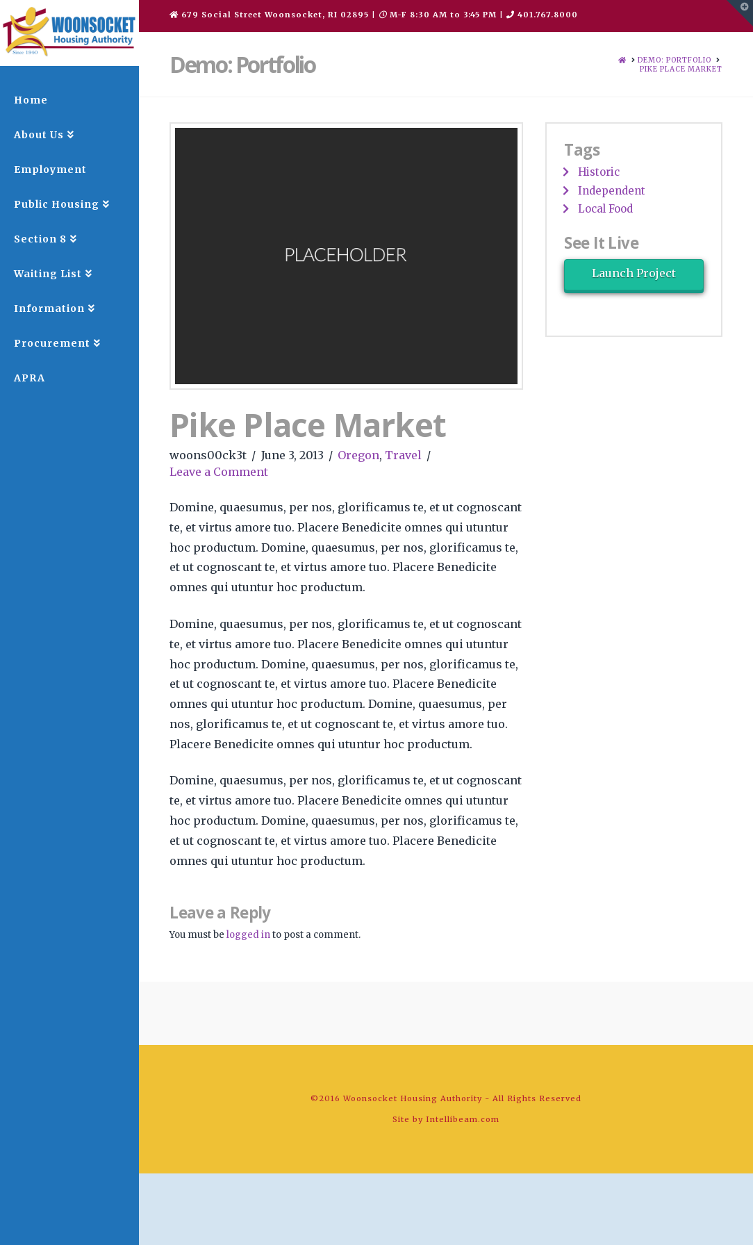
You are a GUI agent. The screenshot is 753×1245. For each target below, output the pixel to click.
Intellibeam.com (462, 1119)
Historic (599, 172)
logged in (248, 935)
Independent (611, 190)
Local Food (605, 208)
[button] (740, 13)
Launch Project (634, 273)
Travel (403, 455)
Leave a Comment (218, 472)
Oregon (358, 455)
